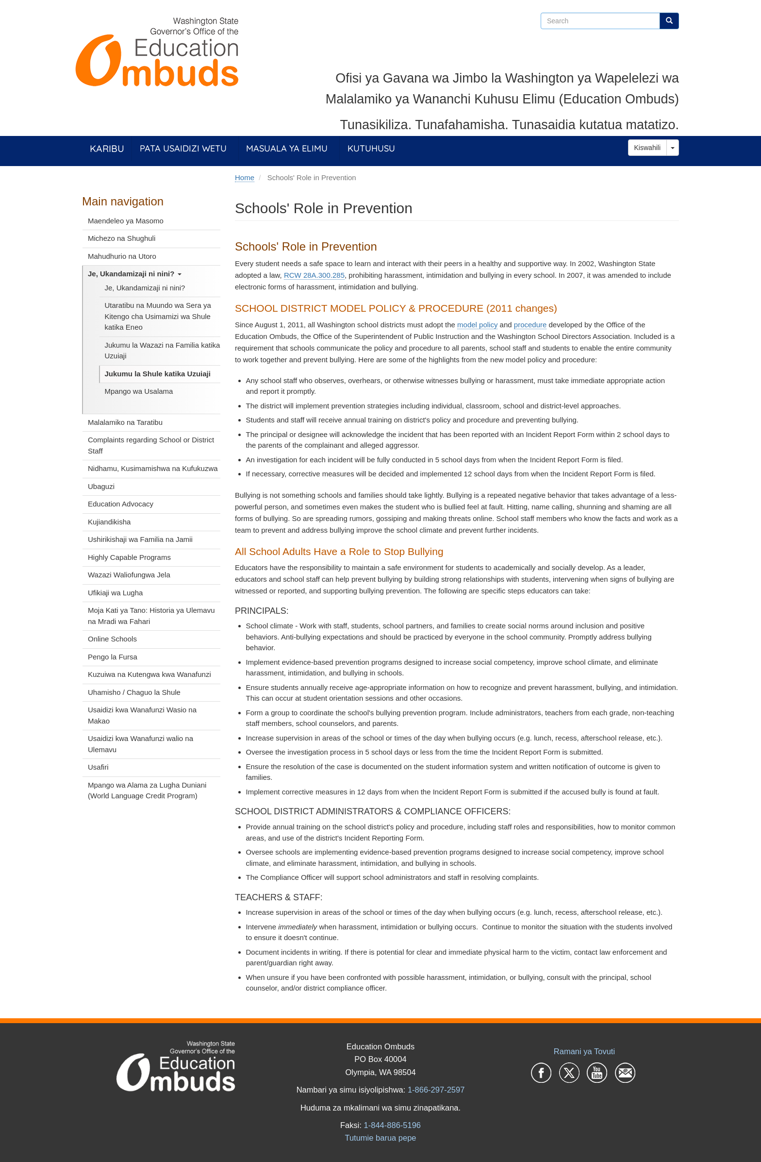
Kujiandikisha (109, 522)
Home (244, 177)
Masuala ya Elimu (287, 148)
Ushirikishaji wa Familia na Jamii (140, 539)
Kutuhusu (371, 148)
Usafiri (98, 767)
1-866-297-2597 (436, 1089)
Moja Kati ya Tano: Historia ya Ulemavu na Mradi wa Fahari (151, 615)
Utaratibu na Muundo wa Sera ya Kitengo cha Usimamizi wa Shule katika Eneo (158, 316)
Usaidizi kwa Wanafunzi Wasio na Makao (142, 715)
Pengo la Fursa (112, 657)
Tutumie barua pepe (380, 1137)
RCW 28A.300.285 (314, 275)
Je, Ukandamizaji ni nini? (135, 273)
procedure (530, 324)
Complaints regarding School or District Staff (151, 445)
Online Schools (112, 639)
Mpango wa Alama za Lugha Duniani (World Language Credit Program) (147, 790)
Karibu (107, 148)
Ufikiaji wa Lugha (115, 593)
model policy (477, 324)
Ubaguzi (101, 486)
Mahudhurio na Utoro (122, 256)
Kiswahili (647, 148)
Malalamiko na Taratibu (125, 422)
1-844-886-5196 (392, 1125)
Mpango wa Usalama (139, 391)
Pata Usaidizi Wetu (183, 148)
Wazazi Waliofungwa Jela (129, 575)
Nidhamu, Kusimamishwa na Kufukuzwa (153, 468)
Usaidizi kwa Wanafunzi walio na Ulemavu (140, 744)
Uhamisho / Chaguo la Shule (134, 692)
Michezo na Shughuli (121, 238)
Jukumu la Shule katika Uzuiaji (158, 374)
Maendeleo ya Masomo (126, 221)
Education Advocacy (120, 504)
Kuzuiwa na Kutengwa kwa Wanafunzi (149, 674)
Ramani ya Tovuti (584, 1051)
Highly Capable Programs (129, 557)
